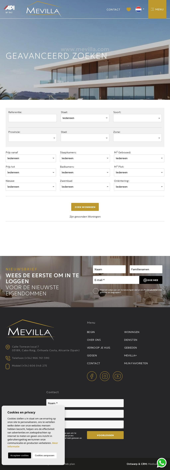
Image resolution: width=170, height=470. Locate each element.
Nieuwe (10, 180)
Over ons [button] (94, 339)
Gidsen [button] (92, 355)
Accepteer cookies (19, 455)
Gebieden (130, 347)
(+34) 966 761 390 (37, 358)
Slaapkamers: (68, 152)
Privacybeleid (151, 290)
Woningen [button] (132, 332)
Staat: (64, 112)
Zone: (116, 132)
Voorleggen (105, 435)
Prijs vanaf (12, 152)
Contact (114, 9)
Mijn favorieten (136, 363)
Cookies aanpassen (44, 455)
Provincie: (14, 132)
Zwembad (66, 180)
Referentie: (15, 112)
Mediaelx (153, 464)
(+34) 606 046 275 (34, 365)
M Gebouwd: (122, 152)
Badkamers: (67, 166)
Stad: (64, 132)
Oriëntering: (121, 180)
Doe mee (150, 280)
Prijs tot (10, 166)
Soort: (117, 112)
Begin (91, 332)
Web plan (69, 464)
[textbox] (117, 117)
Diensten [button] (130, 339)
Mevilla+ (130, 355)
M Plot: (119, 166)
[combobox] (137, 118)
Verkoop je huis (98, 347)
